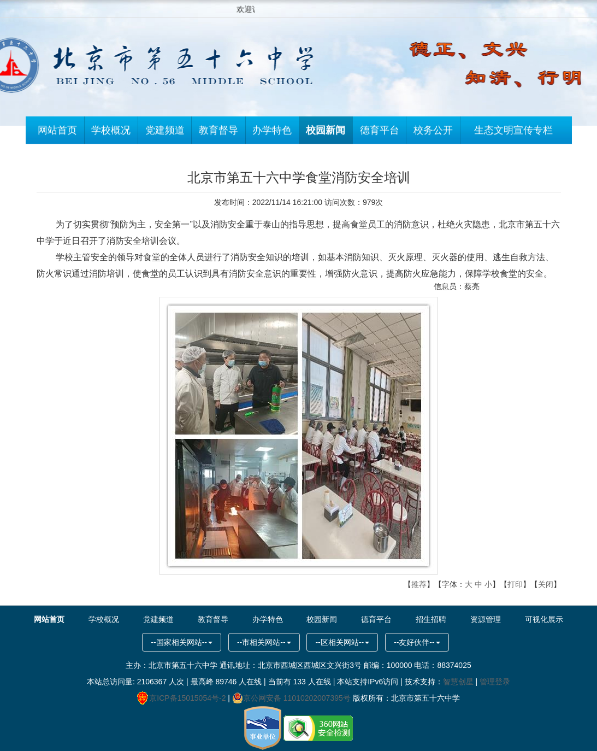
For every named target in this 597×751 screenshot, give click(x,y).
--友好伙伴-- (417, 642)
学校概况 (111, 132)
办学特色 (272, 132)
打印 (515, 584)
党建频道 (165, 132)
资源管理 (485, 619)
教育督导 (218, 132)
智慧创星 (458, 681)
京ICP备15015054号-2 (181, 698)
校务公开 (433, 132)
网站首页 (57, 132)
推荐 (419, 584)
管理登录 (495, 681)
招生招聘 (431, 619)
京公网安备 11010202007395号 (291, 698)
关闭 (545, 584)
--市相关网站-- (264, 642)
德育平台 (379, 132)
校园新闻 (325, 132)
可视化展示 (544, 619)
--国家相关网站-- (181, 642)
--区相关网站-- (342, 642)
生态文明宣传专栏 (513, 132)
